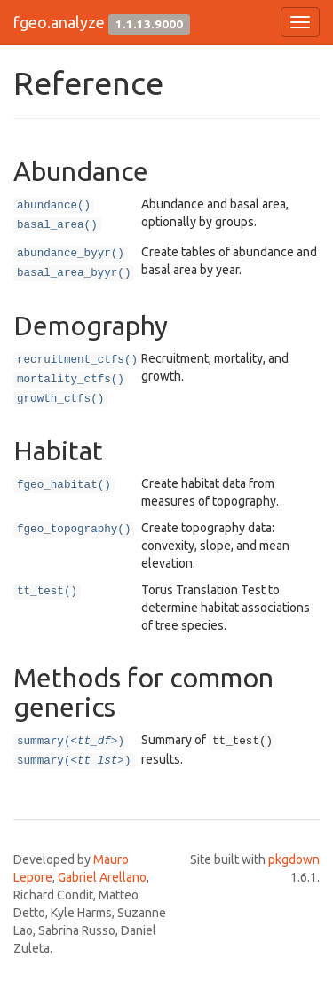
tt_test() (47, 591)
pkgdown (294, 859)
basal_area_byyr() (74, 273)
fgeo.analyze (59, 22)
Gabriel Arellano (102, 877)
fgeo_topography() (74, 529)
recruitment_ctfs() (77, 360)
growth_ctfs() (60, 399)
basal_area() (57, 225)
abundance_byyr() (70, 253)
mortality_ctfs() (70, 379)
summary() (70, 741)
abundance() (54, 206)
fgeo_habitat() (64, 485)
